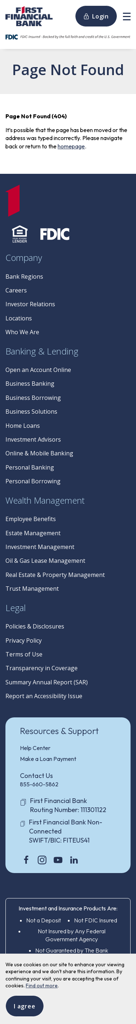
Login (96, 16)
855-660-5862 (39, 784)
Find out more (42, 985)
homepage (71, 146)
